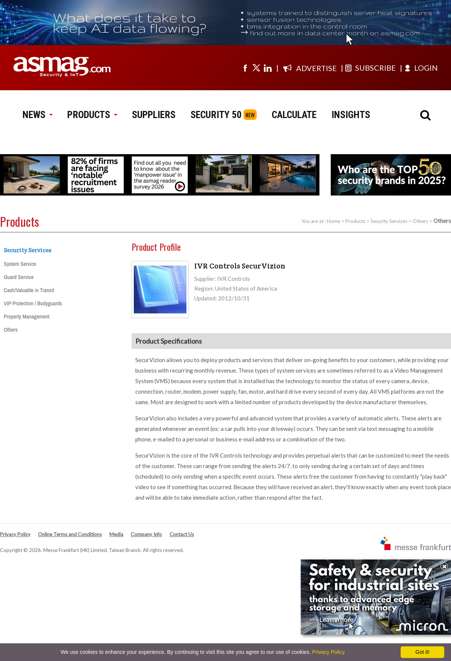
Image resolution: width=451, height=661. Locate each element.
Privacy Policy (15, 534)
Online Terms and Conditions (70, 534)
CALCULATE (294, 114)
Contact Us (182, 534)
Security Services (389, 221)
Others (420, 221)
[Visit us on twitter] (256, 68)
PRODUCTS (92, 114)
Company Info (146, 534)
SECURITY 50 (216, 114)
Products (355, 221)
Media (116, 534)
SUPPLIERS (154, 114)
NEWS (37, 114)
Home (333, 221)
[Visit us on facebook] (245, 67)
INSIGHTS (350, 114)
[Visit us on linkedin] (267, 67)
